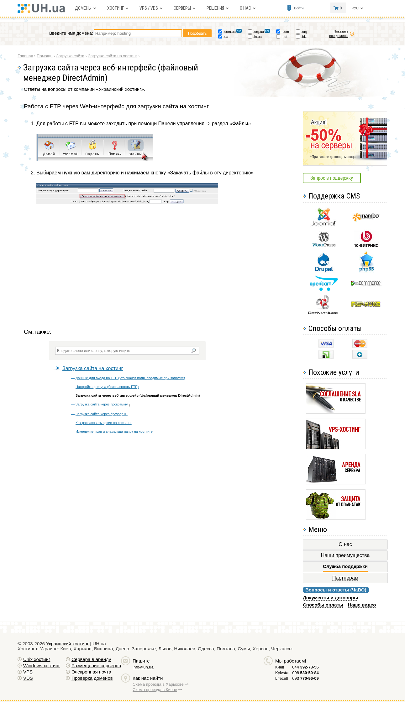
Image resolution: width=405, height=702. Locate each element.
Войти (299, 8)
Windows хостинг (41, 665)
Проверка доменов (92, 678)
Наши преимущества (345, 555)
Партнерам (345, 578)
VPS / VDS (148, 8)
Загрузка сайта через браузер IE (102, 414)
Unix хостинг (36, 659)
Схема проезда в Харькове (158, 684)
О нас (245, 8)
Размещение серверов (96, 665)
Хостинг (115, 8)
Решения (215, 8)
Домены (83, 8)
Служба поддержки (345, 566)
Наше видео (362, 604)
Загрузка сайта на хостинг (92, 368)
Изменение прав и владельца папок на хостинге (114, 431)
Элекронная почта (91, 671)
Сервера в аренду (91, 659)
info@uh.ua (143, 667)
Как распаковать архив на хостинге (104, 423)
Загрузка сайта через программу (102, 404)
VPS (28, 671)
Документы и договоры (330, 597)
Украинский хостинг (67, 643)
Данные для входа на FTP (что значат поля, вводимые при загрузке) (130, 378)
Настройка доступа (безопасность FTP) (107, 387)
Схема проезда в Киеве (155, 689)
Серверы (182, 8)
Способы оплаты (323, 604)
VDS (28, 678)
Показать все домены (338, 33)
